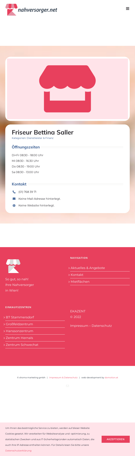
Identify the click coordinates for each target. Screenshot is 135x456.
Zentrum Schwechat (22, 345)
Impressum (79, 326)
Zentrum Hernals (19, 338)
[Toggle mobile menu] (128, 8)
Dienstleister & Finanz (40, 138)
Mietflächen (80, 282)
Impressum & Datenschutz (63, 377)
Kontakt (77, 275)
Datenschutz (102, 326)
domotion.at (111, 377)
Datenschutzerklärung (18, 450)
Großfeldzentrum (19, 324)
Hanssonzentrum (19, 331)
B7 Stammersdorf (20, 317)
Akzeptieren (116, 439)
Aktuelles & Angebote (88, 268)
